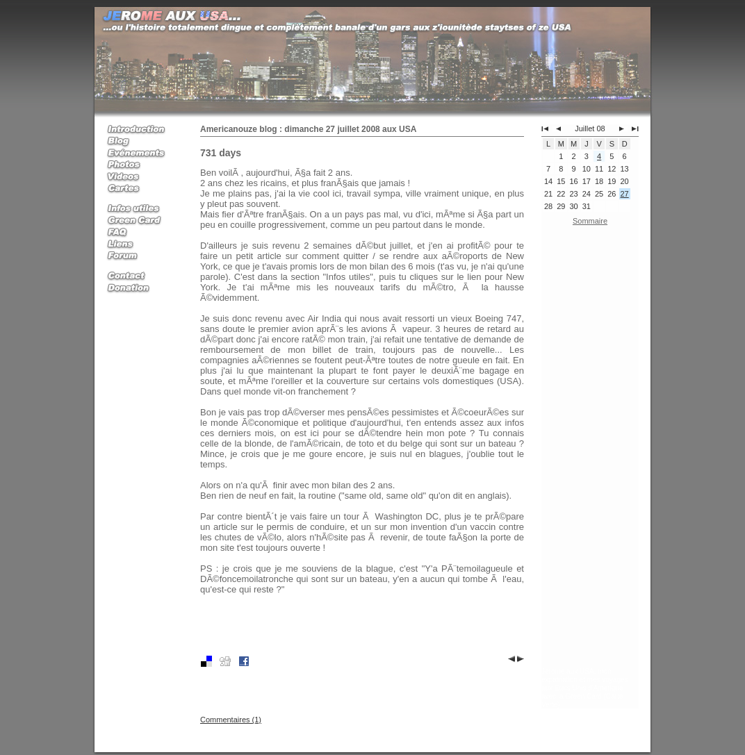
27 (625, 194)
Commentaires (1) (230, 719)
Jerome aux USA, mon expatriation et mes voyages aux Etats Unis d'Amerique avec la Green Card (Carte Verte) (584, 687)
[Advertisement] (590, 449)
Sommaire (590, 221)
